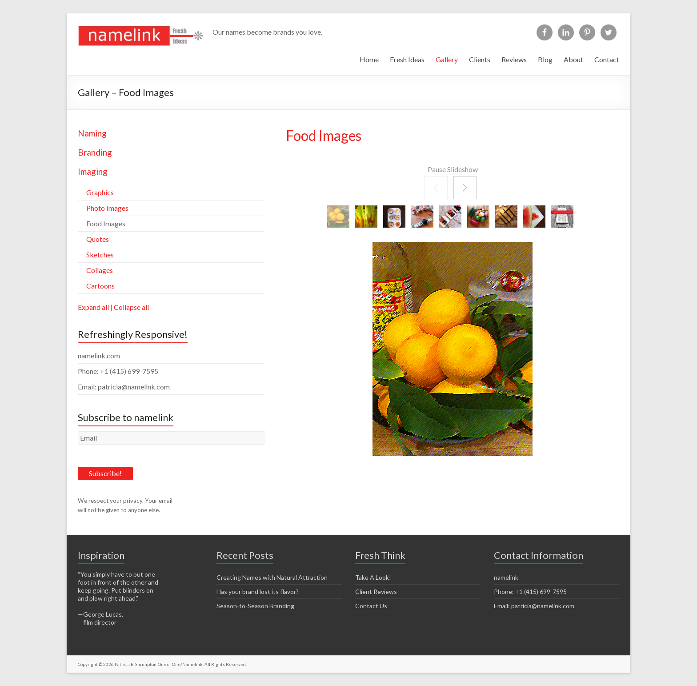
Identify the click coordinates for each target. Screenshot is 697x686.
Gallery (447, 59)
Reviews (514, 59)
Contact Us (371, 606)
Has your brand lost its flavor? (257, 591)
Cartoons (100, 285)
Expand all (93, 307)
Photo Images (107, 208)
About (573, 59)
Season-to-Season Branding (255, 606)
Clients (479, 59)
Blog (545, 59)
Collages (99, 270)
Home (369, 59)
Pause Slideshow (453, 169)
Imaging (93, 171)
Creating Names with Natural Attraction (272, 577)
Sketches (100, 254)
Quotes (97, 239)
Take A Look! (373, 577)
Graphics (100, 192)
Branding (95, 152)
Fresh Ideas (407, 59)
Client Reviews (376, 591)
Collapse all (131, 307)
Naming (92, 133)
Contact (606, 59)
